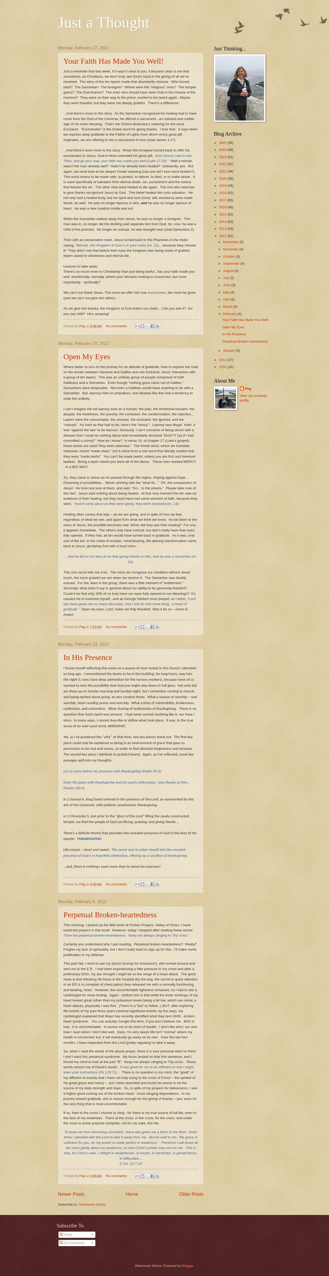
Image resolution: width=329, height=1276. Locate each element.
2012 (223, 236)
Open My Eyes (86, 356)
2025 (223, 143)
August (228, 271)
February (230, 314)
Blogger (187, 1266)
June (227, 285)
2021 (223, 171)
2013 (223, 229)
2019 (223, 186)
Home (132, 1194)
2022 (223, 164)
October (229, 256)
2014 (223, 222)
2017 (223, 200)
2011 (223, 360)
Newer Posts (71, 1194)
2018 (223, 193)
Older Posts (191, 1194)
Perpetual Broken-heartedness (110, 914)
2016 (223, 207)
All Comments (72, 1243)
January (229, 350)
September (231, 263)
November (231, 249)
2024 (223, 150)
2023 (223, 157)
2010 (223, 367)
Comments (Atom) (92, 1204)
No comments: (117, 326)
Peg (248, 389)
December (231, 242)
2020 (223, 179)
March (228, 307)
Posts (66, 1235)
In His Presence (87, 657)
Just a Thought (103, 22)
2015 (223, 214)
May (226, 292)
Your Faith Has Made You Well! (113, 61)
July (226, 278)
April (227, 299)
